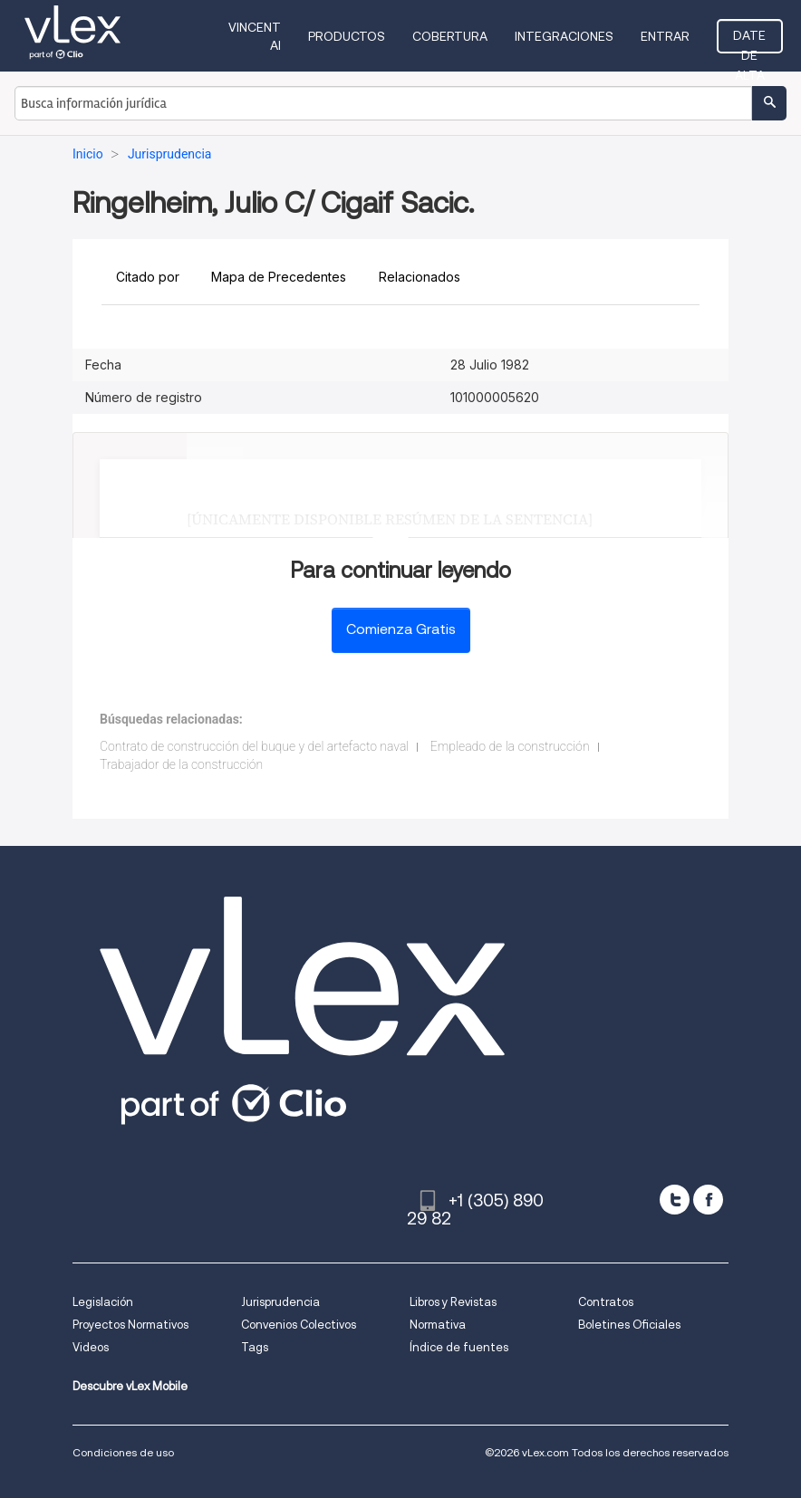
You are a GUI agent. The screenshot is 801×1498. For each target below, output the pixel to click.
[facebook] (708, 1200)
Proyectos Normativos (130, 1324)
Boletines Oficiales (629, 1324)
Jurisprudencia (280, 1302)
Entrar (665, 36)
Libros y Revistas (453, 1302)
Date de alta (749, 40)
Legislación (102, 1302)
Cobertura (449, 36)
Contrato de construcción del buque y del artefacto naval (254, 746)
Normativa (438, 1324)
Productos (346, 36)
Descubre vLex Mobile (130, 1386)
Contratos (605, 1302)
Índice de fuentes (459, 1347)
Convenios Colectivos (298, 1324)
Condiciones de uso (123, 1452)
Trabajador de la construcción (181, 764)
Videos (90, 1347)
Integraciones (564, 36)
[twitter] (675, 1200)
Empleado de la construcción (510, 746)
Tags (254, 1347)
